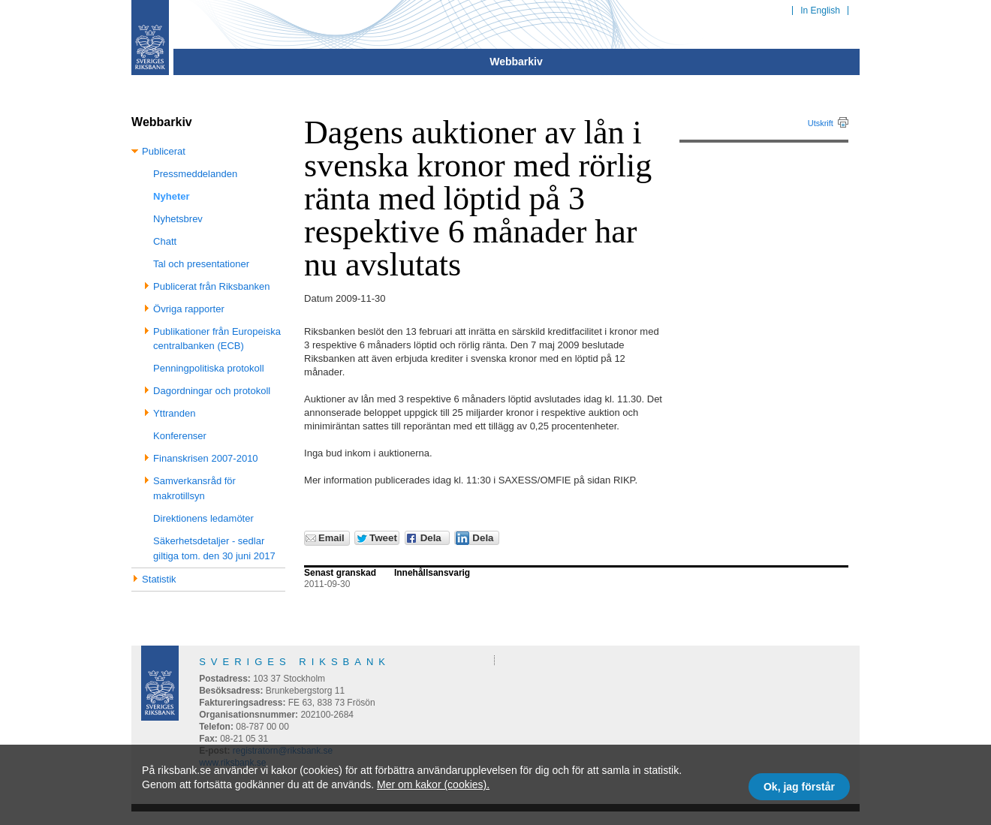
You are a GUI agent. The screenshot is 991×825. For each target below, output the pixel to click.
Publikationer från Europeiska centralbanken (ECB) (217, 339)
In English (820, 10)
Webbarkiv (516, 62)
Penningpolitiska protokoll (208, 368)
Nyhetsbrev (178, 218)
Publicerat (163, 151)
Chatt (164, 241)
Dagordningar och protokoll (211, 390)
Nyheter (171, 196)
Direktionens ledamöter (203, 518)
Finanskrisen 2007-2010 (205, 458)
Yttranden (174, 413)
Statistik (159, 579)
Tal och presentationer (201, 263)
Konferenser (179, 435)
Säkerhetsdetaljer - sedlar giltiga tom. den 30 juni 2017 (214, 548)
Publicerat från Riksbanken (211, 286)
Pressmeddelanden (195, 173)
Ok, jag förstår (799, 787)
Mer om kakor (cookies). (433, 784)
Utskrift (820, 123)
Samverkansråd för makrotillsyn (194, 488)
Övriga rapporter (188, 309)
